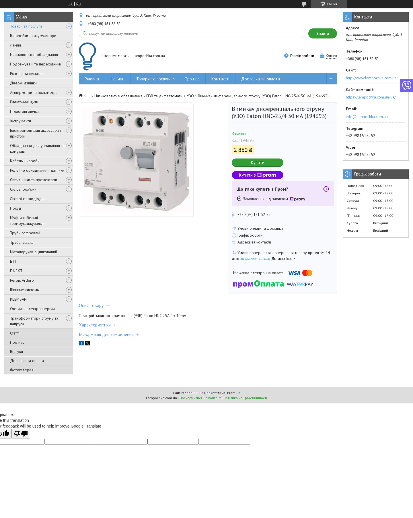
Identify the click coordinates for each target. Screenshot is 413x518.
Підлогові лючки (24, 111)
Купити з (257, 175)
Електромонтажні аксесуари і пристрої (35, 133)
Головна (92, 79)
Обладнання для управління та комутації (37, 148)
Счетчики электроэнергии (32, 308)
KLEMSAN (18, 299)
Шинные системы (25, 289)
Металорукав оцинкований (33, 251)
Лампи (15, 45)
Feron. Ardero (22, 280)
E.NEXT (16, 270)
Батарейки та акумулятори (33, 35)
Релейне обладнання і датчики (37, 170)
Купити (257, 162)
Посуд (15, 208)
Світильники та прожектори (33, 179)
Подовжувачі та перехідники (35, 64)
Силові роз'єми (23, 189)
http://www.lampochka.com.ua (371, 77)
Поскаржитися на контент (200, 398)
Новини (117, 79)
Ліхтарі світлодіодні (27, 198)
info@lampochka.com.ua (367, 116)
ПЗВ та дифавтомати (164, 95)
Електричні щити (24, 102)
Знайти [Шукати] (322, 33)
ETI (13, 261)
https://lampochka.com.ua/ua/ (371, 97)
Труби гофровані (25, 232)
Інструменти (20, 120)
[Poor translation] (21, 433)
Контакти (220, 79)
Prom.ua (233, 393)
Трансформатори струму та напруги (34, 321)
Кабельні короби (25, 160)
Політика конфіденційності (245, 398)
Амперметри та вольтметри (34, 92)
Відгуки (16, 351)
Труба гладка (22, 242)
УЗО (190, 95)
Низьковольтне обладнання (34, 54)
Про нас (17, 342)
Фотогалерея (22, 369)
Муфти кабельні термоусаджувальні (27, 220)
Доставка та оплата (27, 360)
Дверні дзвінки (23, 83)
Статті (15, 333)
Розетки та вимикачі (27, 73)
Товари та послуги (26, 26)
